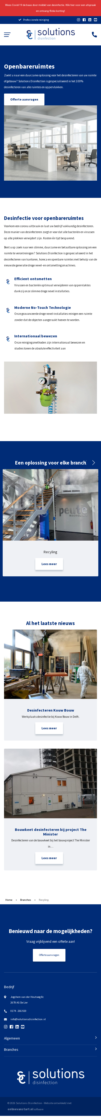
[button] (93, 464)
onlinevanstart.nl (20, 1111)
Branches (25, 902)
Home (8, 902)
